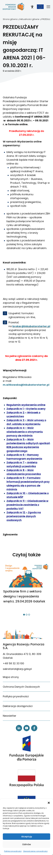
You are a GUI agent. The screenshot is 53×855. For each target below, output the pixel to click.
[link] (13, 7)
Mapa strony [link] (11, 677)
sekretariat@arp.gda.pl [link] (17, 669)
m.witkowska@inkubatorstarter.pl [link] (26, 385)
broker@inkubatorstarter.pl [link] (31, 326)
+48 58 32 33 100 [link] (13, 663)
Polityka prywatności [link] (13, 851)
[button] (48, 802)
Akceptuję (26, 836)
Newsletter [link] (9, 716)
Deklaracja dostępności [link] (18, 706)
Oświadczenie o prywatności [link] (35, 851)
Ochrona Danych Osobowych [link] (21, 686)
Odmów (26, 844)
